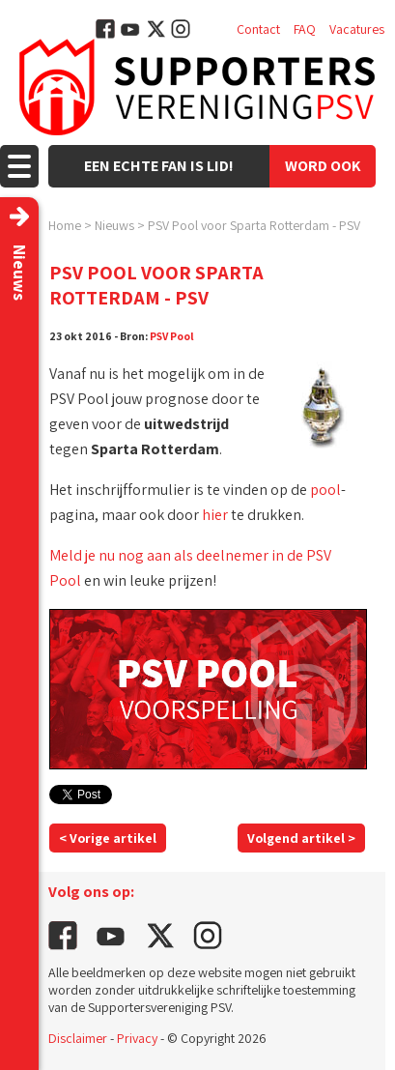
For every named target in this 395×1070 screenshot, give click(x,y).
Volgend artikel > (301, 838)
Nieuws (114, 225)
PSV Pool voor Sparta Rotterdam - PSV (254, 225)
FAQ (305, 29)
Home (64, 225)
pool (325, 489)
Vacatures (356, 29)
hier (215, 515)
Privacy (137, 1038)
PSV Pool (172, 336)
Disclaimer (77, 1038)
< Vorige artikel (107, 838)
